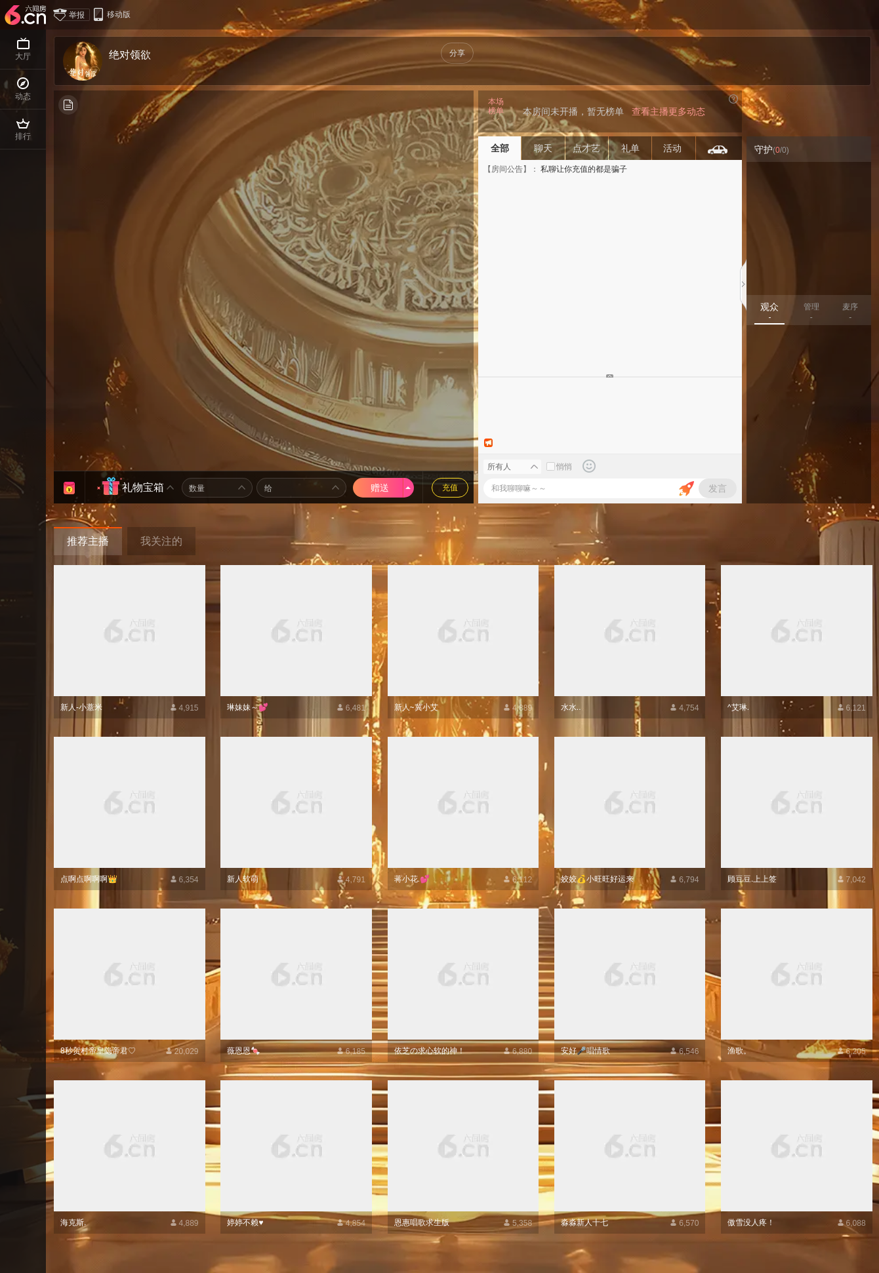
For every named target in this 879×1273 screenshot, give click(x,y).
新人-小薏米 (81, 707)
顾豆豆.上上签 (752, 879)
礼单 (630, 148)
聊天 (543, 148)
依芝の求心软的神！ (429, 1050)
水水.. (571, 707)
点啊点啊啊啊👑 (88, 879)
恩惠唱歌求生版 (421, 1222)
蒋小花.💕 (412, 879)
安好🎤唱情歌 (585, 1050)
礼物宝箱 (143, 487)
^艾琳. (738, 707)
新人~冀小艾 (416, 707)
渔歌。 (739, 1050)
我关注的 (161, 541)
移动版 (111, 14)
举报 (72, 15)
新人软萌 (242, 879)
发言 (717, 488)
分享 (457, 53)
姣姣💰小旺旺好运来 (597, 879)
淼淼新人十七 (584, 1222)
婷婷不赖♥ (245, 1222)
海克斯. (73, 1222)
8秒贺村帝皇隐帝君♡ (98, 1050)
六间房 (27, 16)
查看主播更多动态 (668, 111)
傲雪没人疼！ (751, 1222)
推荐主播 (88, 541)
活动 (673, 148)
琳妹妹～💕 (247, 707)
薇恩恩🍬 (243, 1050)
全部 (500, 148)
